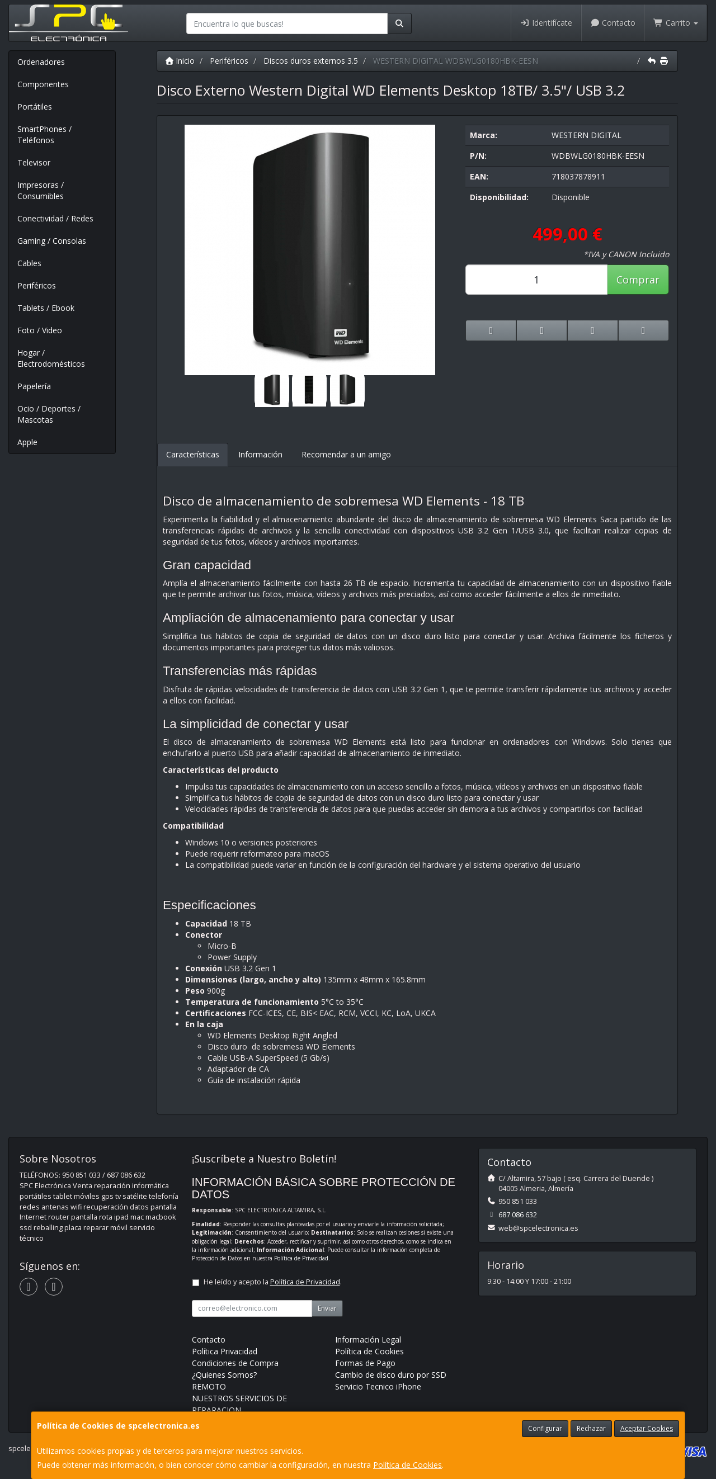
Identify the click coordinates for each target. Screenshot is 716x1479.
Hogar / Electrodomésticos (51, 358)
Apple (27, 442)
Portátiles (34, 106)
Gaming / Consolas (51, 240)
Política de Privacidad (301, 1258)
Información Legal (368, 1339)
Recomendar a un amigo (346, 454)
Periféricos (36, 285)
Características (192, 454)
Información (260, 454)
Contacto (613, 22)
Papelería (34, 386)
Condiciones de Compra (235, 1363)
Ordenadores (41, 61)
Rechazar (591, 1428)
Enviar (327, 1308)
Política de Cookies (407, 1464)
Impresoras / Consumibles (40, 190)
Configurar (545, 1428)
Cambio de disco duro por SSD (390, 1374)
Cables (29, 263)
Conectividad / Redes (55, 218)
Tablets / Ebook (45, 308)
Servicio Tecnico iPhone (378, 1386)
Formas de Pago (365, 1363)
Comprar (638, 279)
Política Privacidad (224, 1351)
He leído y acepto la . (273, 1282)
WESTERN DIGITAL (586, 135)
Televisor (33, 162)
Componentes (43, 84)
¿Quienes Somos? (224, 1374)
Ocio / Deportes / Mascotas (49, 414)
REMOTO (209, 1386)
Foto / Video (39, 330)
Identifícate (546, 22)
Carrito (675, 22)
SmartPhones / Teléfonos (44, 134)
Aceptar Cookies (646, 1428)
